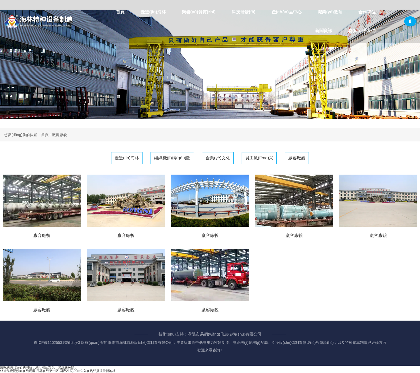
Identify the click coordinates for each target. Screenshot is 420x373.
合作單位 (367, 12)
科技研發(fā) (244, 12)
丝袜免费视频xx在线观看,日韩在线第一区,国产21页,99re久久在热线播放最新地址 (57, 371)
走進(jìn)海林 (153, 12)
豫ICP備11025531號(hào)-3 (57, 342)
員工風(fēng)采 (259, 158)
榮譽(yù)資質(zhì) (199, 12)
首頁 (120, 12)
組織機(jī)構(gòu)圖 (172, 158)
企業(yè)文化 (217, 158)
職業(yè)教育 (330, 12)
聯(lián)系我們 (362, 30)
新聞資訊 (323, 30)
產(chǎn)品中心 (287, 12)
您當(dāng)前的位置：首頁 (27, 135)
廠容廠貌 (296, 158)
